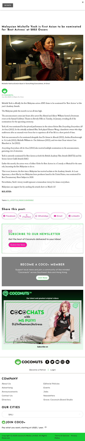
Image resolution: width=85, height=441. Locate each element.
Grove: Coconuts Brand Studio (58, 400)
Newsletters (49, 396)
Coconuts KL (8, 95)
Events (46, 388)
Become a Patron (37, 370)
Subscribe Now (17, 245)
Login (53, 370)
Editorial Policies (51, 384)
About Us (6, 384)
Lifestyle (14, 200)
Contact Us (7, 396)
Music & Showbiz (26, 200)
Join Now (42, 278)
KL (8, 200)
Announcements (9, 392)
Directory (6, 400)
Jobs (45, 392)
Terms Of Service (62, 436)
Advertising (7, 388)
